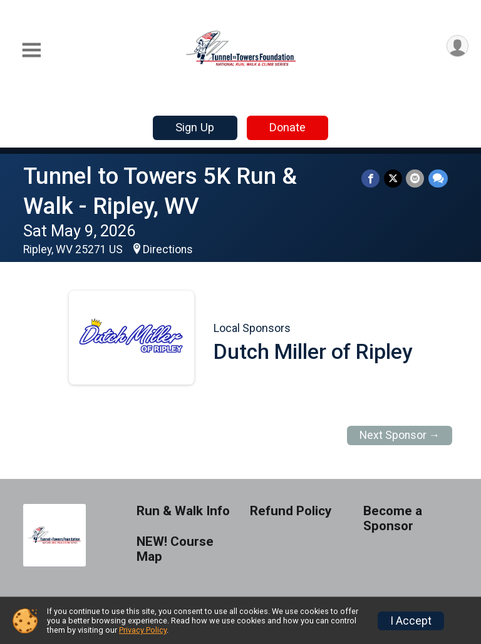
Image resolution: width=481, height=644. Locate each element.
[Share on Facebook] (372, 178)
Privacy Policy (143, 630)
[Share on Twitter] (394, 178)
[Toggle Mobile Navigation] (31, 50)
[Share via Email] (415, 178)
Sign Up (194, 127)
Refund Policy (290, 511)
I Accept (411, 621)
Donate (287, 127)
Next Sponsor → (399, 435)
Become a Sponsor (392, 518)
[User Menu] (456, 46)
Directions (168, 249)
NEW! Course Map (175, 549)
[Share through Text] (438, 178)
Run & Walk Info (183, 511)
